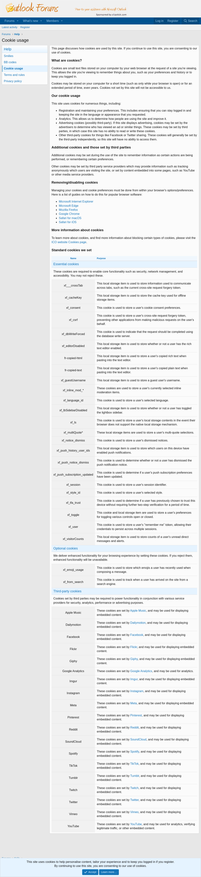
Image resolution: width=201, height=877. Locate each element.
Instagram (136, 691)
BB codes (10, 62)
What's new (30, 20)
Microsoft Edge (68, 205)
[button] (17, 20)
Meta (133, 703)
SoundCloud (138, 739)
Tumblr (134, 775)
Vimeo (134, 812)
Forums (9, 20)
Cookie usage (13, 68)
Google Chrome (69, 213)
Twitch (134, 788)
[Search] (190, 20)
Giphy (134, 659)
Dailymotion (138, 622)
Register (25, 27)
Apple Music (138, 610)
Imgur (134, 679)
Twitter (134, 799)
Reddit (134, 727)
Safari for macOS (70, 218)
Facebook (136, 634)
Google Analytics (141, 671)
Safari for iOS (67, 222)
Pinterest (136, 715)
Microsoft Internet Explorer (76, 201)
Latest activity (9, 27)
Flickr (133, 647)
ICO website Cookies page (69, 242)
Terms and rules (14, 74)
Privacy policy (13, 81)
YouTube (136, 824)
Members (53, 20)
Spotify (134, 751)
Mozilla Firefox (68, 209)
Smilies (8, 56)
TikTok (134, 763)
